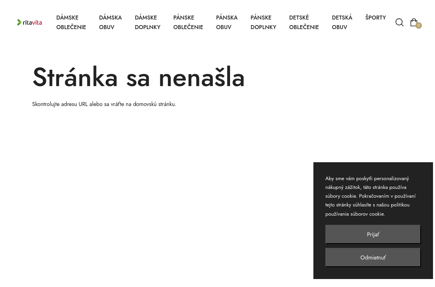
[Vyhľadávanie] (399, 22)
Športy (375, 18)
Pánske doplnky (263, 22)
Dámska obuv (110, 22)
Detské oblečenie (304, 22)
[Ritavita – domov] (33, 22)
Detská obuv (342, 22)
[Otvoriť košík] (414, 22)
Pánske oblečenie (188, 22)
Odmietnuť (373, 257)
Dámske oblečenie (71, 22)
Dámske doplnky (147, 22)
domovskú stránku (154, 104)
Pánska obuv (227, 22)
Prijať (373, 234)
